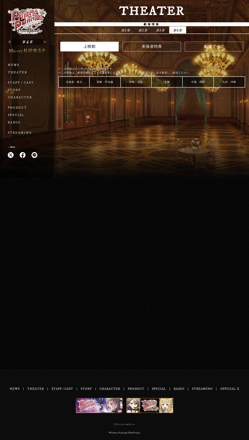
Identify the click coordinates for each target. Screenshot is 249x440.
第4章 (177, 30)
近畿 (167, 82)
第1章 (125, 30)
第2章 (143, 30)
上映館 (89, 46)
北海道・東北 (74, 82)
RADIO (14, 122)
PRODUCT (17, 108)
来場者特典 (152, 46)
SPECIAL (16, 115)
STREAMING (20, 133)
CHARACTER (20, 97)
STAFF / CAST (21, 82)
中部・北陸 (136, 82)
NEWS (13, 65)
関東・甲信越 (105, 82)
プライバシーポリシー (124, 424)
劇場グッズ (214, 46)
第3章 (160, 30)
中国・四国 (198, 82)
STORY (14, 90)
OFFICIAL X (229, 389)
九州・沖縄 (229, 82)
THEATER (17, 72)
